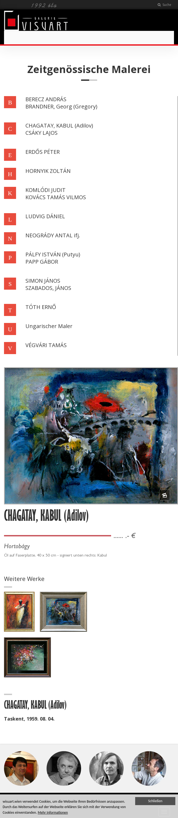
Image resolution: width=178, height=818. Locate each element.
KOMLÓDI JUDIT (45, 190)
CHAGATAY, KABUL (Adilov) (59, 125)
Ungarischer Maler (49, 326)
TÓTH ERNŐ (40, 307)
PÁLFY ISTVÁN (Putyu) (52, 254)
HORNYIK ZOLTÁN (48, 170)
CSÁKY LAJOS (41, 132)
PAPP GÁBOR (41, 261)
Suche (164, 4)
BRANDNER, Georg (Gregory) (61, 106)
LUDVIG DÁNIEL (45, 216)
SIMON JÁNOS (42, 280)
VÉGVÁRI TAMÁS (46, 345)
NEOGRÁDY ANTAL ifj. (52, 235)
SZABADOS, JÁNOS (48, 288)
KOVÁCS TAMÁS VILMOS (55, 197)
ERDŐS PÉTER (42, 151)
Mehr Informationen (53, 813)
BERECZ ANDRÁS (45, 99)
